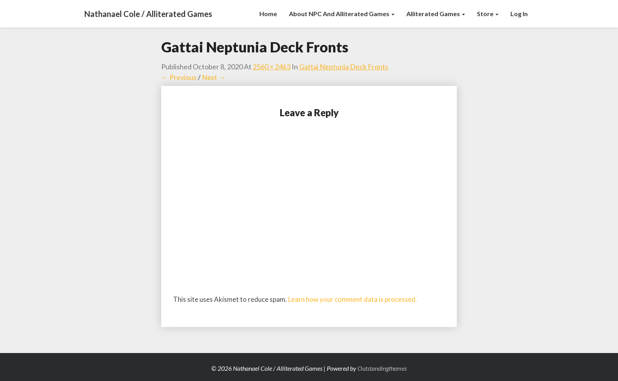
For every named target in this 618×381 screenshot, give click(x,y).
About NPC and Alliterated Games (342, 13)
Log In (519, 13)
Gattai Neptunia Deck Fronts (343, 66)
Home (268, 13)
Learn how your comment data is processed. (352, 299)
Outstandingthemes (382, 368)
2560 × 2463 (271, 66)
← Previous (179, 77)
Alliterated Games (435, 13)
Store (488, 13)
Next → (213, 77)
